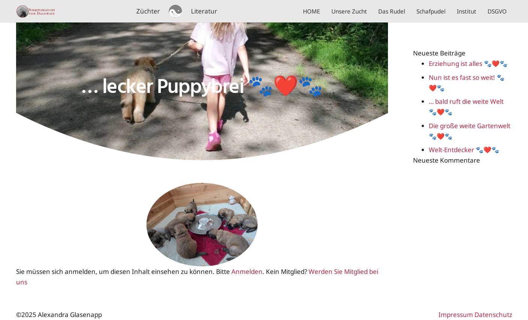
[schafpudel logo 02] (175, 11)
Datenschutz (493, 314)
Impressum (456, 314)
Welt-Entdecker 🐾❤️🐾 (464, 149)
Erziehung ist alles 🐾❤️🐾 (468, 63)
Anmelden (247, 271)
